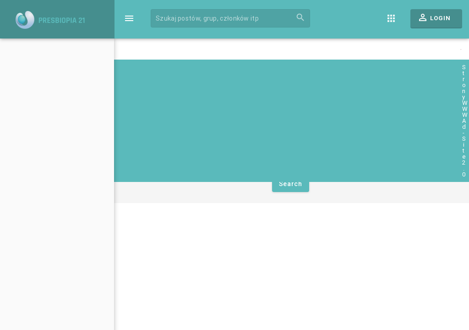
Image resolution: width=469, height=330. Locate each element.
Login (434, 20)
